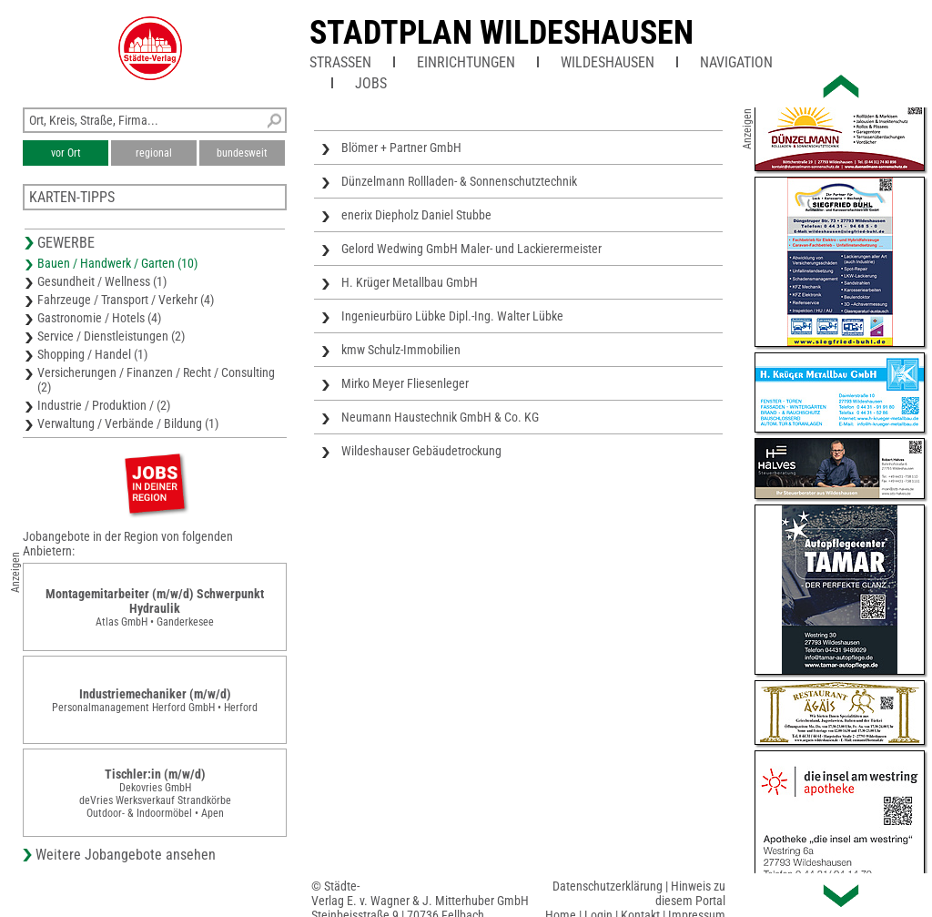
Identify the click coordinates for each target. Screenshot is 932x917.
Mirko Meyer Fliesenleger (405, 383)
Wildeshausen (607, 62)
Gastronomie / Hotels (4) (99, 318)
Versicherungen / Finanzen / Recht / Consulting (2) (156, 379)
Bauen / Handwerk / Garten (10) (117, 263)
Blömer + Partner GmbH (401, 147)
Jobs (371, 83)
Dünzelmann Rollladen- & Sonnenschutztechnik (459, 181)
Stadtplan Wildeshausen (501, 33)
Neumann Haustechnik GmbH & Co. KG (440, 417)
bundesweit (242, 153)
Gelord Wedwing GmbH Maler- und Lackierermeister (471, 248)
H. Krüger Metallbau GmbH (409, 282)
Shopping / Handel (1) (92, 354)
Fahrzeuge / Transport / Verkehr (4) (125, 299)
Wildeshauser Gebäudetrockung (421, 450)
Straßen (340, 62)
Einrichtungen (466, 62)
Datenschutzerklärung (607, 886)
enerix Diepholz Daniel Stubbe (416, 215)
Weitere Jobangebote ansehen (125, 854)
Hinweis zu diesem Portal (690, 893)
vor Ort (66, 153)
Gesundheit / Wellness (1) (102, 281)
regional (154, 153)
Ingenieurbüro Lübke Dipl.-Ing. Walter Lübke (452, 316)
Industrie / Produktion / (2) (103, 405)
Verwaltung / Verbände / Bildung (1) (127, 423)
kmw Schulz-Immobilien (401, 349)
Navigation (736, 62)
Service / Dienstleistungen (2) (111, 336)
